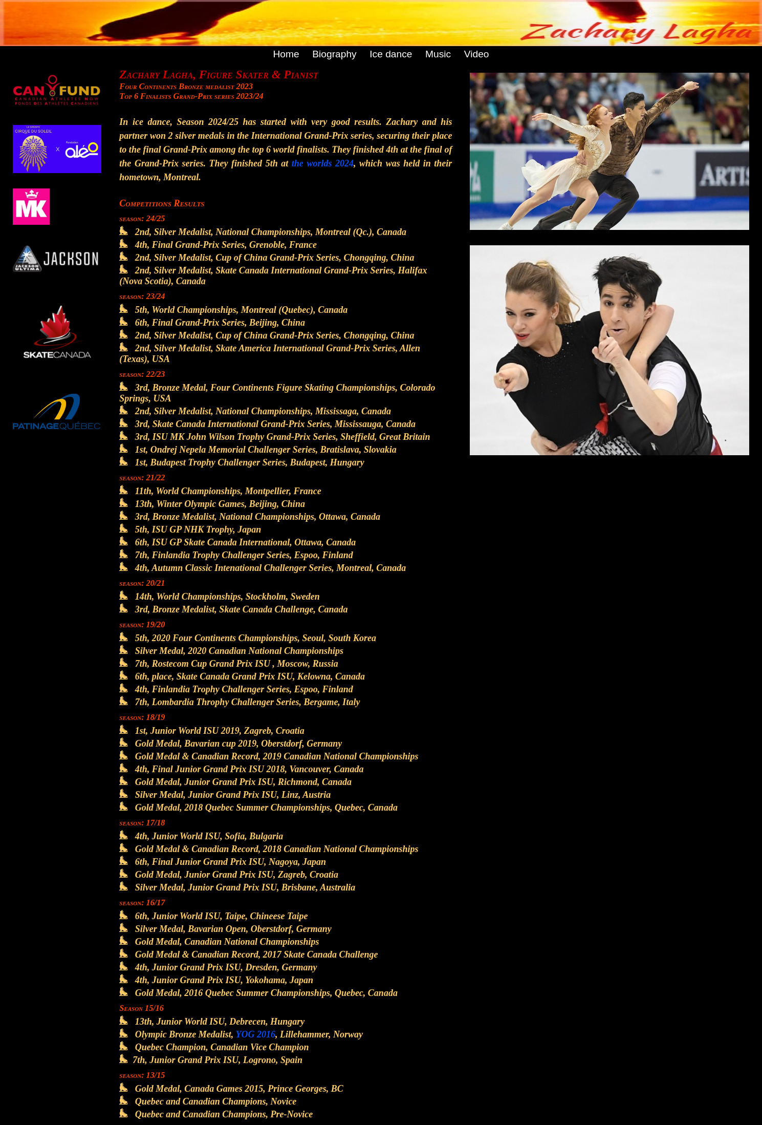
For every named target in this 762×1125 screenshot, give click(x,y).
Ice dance (390, 54)
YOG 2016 (256, 1034)
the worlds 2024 (323, 163)
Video (476, 54)
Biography (334, 54)
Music (438, 54)
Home (286, 54)
